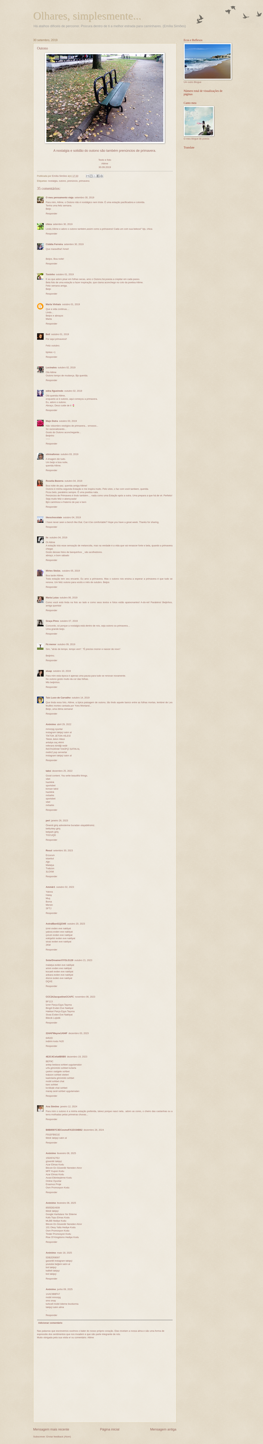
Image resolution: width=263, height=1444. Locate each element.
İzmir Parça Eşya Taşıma (59, 1004)
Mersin (49, 905)
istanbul (50, 858)
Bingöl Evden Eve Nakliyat (59, 1008)
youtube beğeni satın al (58, 1264)
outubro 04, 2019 (73, 481)
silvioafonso (53, 454)
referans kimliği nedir (57, 745)
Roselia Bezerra (55, 481)
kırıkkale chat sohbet (56, 1087)
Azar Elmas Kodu (55, 1164)
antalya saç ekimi (55, 742)
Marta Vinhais (53, 304)
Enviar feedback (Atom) (58, 1436)
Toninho (50, 274)
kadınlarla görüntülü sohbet (60, 1078)
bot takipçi (51, 1267)
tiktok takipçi (52, 1211)
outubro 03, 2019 (68, 421)
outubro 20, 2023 (76, 923)
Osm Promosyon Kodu (58, 1187)
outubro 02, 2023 (65, 887)
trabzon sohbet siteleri (57, 1074)
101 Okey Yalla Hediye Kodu (61, 1227)
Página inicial (109, 1429)
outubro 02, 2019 (66, 367)
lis (47, 537)
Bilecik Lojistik (53, 1018)
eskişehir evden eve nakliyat (60, 938)
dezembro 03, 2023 (78, 1033)
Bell (48, 334)
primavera (84, 180)
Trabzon (50, 868)
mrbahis (50, 795)
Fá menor (51, 644)
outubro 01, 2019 (65, 274)
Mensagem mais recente (51, 1429)
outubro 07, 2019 (69, 621)
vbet (48, 779)
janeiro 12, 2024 (68, 1106)
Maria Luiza (52, 597)
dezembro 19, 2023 (77, 1056)
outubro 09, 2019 (66, 644)
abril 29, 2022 (64, 724)
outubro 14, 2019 (80, 697)
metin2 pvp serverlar (56, 752)
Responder (51, 213)
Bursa (49, 901)
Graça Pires (52, 621)
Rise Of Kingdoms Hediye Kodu (62, 1237)
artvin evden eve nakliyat (59, 968)
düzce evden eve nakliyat (59, 978)
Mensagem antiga (163, 1429)
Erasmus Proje (53, 1184)
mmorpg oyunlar (54, 729)
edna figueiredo (54, 390)
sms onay (51, 1300)
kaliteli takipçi (53, 1270)
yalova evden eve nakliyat (59, 931)
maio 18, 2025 (64, 1252)
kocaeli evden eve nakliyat (59, 971)
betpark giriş (52, 831)
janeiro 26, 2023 (59, 820)
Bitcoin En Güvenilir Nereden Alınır (64, 1167)
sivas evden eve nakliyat (58, 941)
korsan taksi (52, 788)
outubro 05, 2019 (71, 570)
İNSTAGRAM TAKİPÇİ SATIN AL (63, 749)
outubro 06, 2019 (68, 597)
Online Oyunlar (54, 1181)
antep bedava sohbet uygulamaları (64, 1064)
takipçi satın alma (55, 1307)
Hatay (49, 895)
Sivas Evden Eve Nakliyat (59, 1014)
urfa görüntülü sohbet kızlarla (61, 1068)
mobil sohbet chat (55, 1081)
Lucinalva (51, 367)
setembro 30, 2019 (84, 197)
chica (49, 224)
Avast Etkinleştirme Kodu (59, 1177)
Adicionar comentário (50, 1322)
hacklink (50, 782)
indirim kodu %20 (55, 1041)
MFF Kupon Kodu (55, 1171)
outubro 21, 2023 (83, 960)
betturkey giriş (53, 828)
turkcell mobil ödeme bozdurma (62, 1303)
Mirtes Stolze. (53, 570)
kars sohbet (52, 1084)
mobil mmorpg (53, 1297)
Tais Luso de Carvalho (58, 697)
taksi (48, 770)
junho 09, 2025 (65, 1289)
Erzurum (50, 855)
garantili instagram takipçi (59, 1260)
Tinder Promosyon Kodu (58, 1234)
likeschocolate (54, 517)
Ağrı (48, 861)
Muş (48, 898)
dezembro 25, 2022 (62, 770)
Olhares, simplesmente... (87, 16)
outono (62, 180)
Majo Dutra (52, 421)
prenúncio (72, 180)
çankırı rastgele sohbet (58, 1071)
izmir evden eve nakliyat (58, 928)
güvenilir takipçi (54, 1161)
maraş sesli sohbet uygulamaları (63, 1091)
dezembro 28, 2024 (94, 1129)
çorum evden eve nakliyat (59, 935)
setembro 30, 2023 (63, 850)
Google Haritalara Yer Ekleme (61, 1214)
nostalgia (53, 180)
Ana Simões (52, 1106)
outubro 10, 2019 (62, 671)
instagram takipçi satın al (59, 732)
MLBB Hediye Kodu (56, 1220)
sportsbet (51, 785)
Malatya (50, 865)
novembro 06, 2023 (85, 996)
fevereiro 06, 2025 (66, 1153)
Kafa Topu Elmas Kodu (58, 1217)
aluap (49, 671)
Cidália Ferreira (54, 244)
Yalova (49, 891)
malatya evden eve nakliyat (60, 965)
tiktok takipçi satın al (56, 1138)
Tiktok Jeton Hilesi (55, 739)
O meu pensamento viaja (60, 197)
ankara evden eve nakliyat (59, 974)
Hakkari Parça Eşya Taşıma (60, 1011)
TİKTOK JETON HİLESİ (58, 735)
